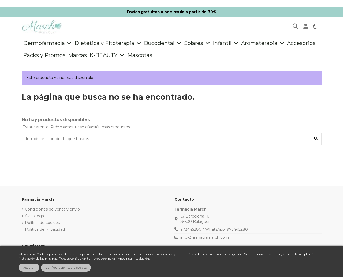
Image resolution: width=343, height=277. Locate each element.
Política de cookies (42, 222)
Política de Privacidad (45, 229)
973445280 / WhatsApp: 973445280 (214, 229)
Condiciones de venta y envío (52, 209)
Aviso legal (35, 216)
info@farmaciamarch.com (204, 237)
